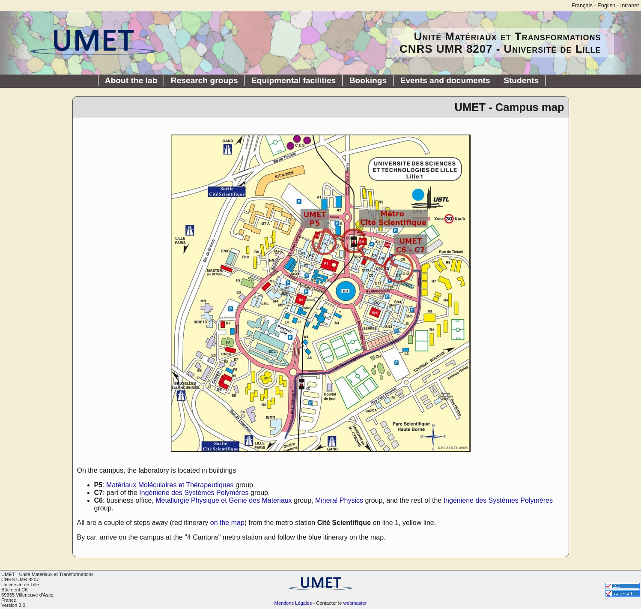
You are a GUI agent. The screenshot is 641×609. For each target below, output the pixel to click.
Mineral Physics (339, 500)
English (606, 5)
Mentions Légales (293, 603)
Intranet (629, 5)
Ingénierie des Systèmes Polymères (193, 492)
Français (582, 5)
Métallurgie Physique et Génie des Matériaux (223, 500)
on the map (227, 522)
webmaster (355, 603)
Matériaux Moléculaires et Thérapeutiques (170, 485)
